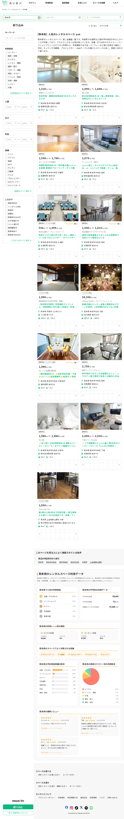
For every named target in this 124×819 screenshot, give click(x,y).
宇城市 (84, 562)
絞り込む (18, 807)
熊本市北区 (75, 562)
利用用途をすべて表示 (20, 93)
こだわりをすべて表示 (20, 241)
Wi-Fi (10, 165)
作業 (10, 88)
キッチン (11, 168)
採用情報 (93, 798)
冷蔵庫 (10, 171)
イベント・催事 (14, 77)
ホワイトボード (14, 186)
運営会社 (83, 798)
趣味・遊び (12, 67)
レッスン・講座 (14, 63)
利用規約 (61, 798)
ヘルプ (115, 3)
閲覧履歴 (65, 3)
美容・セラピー (14, 74)
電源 (10, 161)
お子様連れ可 (13, 221)
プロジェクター (14, 178)
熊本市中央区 (51, 562)
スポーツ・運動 (14, 70)
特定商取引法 (72, 798)
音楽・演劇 (12, 81)
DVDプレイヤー (14, 182)
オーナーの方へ (75, 786)
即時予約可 (12, 203)
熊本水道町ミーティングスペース (92, 733)
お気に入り (82, 3)
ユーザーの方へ (69, 775)
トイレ (10, 154)
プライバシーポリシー (46, 798)
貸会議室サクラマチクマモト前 (51, 728)
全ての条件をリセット (18, 813)
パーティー (12, 52)
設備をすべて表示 (22, 191)
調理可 (10, 214)
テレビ (10, 175)
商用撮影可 (12, 228)
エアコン (11, 158)
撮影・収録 (12, 56)
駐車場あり (12, 231)
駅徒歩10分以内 (14, 235)
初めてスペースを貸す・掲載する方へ (52, 786)
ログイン (32, 3)
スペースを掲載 (99, 3)
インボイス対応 (14, 207)
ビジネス (11, 60)
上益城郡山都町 (96, 562)
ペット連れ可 (13, 224)
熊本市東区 (63, 562)
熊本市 (40, 562)
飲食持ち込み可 (14, 217)
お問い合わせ (112, 798)
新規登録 (49, 3)
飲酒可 (10, 210)
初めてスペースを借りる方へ (49, 775)
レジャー (11, 84)
